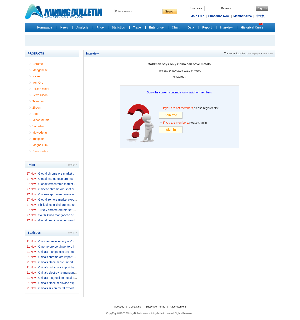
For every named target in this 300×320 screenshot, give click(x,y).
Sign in (171, 129)
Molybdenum (40, 132)
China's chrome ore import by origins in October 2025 (72, 257)
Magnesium (40, 145)
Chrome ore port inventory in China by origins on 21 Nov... (75, 246)
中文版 (260, 16)
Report (207, 27)
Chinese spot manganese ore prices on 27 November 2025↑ (77, 194)
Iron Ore (37, 82)
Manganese (40, 70)
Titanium (38, 101)
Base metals (40, 151)
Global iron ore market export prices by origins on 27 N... (74, 199)
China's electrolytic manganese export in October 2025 (73, 272)
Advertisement (178, 306)
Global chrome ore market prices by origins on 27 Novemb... (77, 173)
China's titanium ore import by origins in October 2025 (73, 262)
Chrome (37, 64)
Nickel (36, 76)
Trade (137, 27)
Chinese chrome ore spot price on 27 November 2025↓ (73, 189)
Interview (226, 27)
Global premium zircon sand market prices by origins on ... (76, 220)
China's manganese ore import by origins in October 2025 (75, 251)
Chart (176, 27)
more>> (72, 164)
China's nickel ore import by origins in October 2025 (71, 267)
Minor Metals (40, 120)
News (64, 27)
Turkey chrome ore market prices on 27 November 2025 (74, 210)
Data (191, 27)
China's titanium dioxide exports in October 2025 (69, 283)
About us (119, 306)
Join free (171, 115)
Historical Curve (252, 27)
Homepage (44, 27)
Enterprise (156, 27)
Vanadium (38, 126)
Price (100, 27)
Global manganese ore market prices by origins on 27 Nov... (77, 178)
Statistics (118, 27)
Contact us (135, 306)
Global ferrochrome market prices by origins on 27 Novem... (76, 184)
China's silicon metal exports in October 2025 (67, 288)
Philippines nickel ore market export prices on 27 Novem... (76, 204)
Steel (35, 113)
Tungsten (38, 138)
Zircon (36, 107)
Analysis (82, 27)
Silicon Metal (40, 89)
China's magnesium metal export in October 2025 (70, 277)
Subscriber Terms (155, 306)
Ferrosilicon (40, 95)
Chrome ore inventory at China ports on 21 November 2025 (76, 241)
